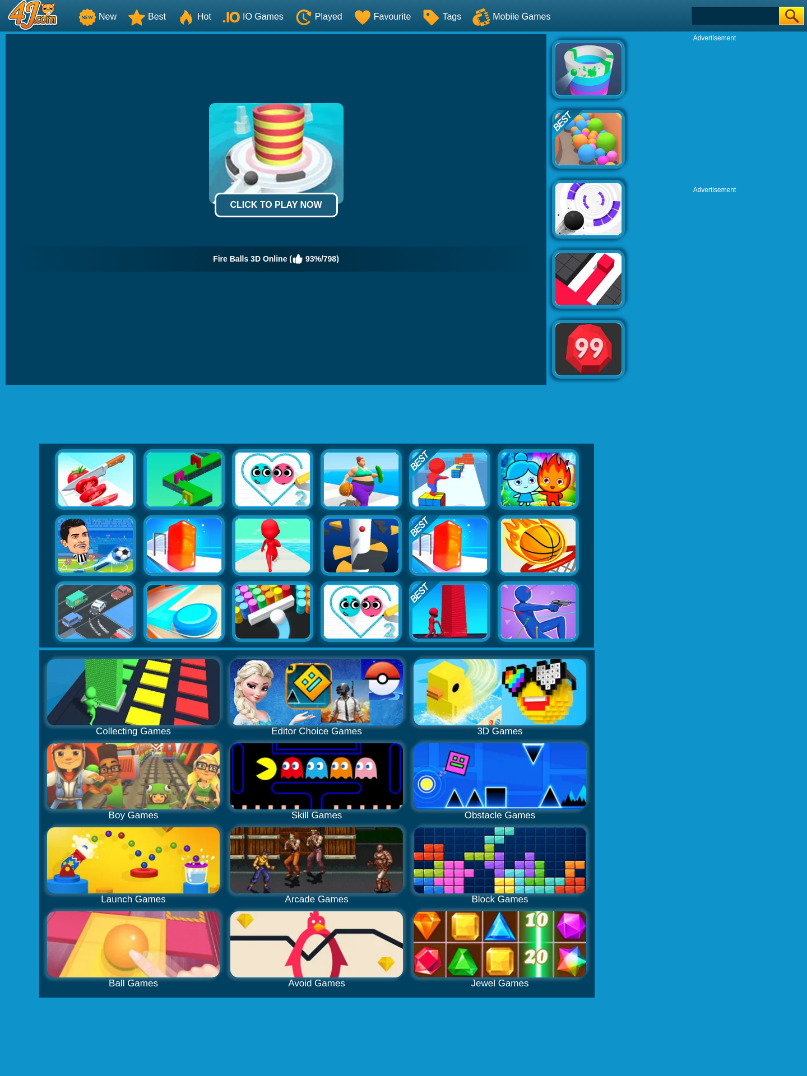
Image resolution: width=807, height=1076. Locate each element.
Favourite (382, 16)
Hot (194, 16)
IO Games (253, 16)
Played (318, 16)
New (97, 16)
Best (147, 16)
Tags (441, 16)
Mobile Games (511, 16)
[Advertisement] (714, 113)
